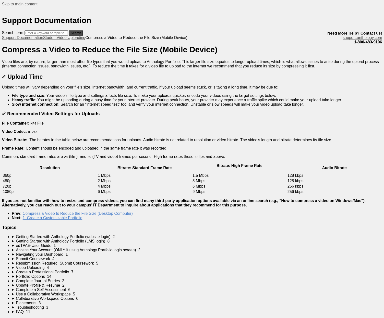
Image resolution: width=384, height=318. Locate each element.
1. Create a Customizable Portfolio (52, 218)
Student (50, 38)
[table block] (192, 179)
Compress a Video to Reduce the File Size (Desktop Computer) (78, 213)
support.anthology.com (362, 38)
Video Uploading (71, 38)
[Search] (46, 33)
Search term (12, 33)
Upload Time (22, 76)
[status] (192, 64)
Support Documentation (22, 38)
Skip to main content (19, 4)
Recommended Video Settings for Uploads (51, 113)
